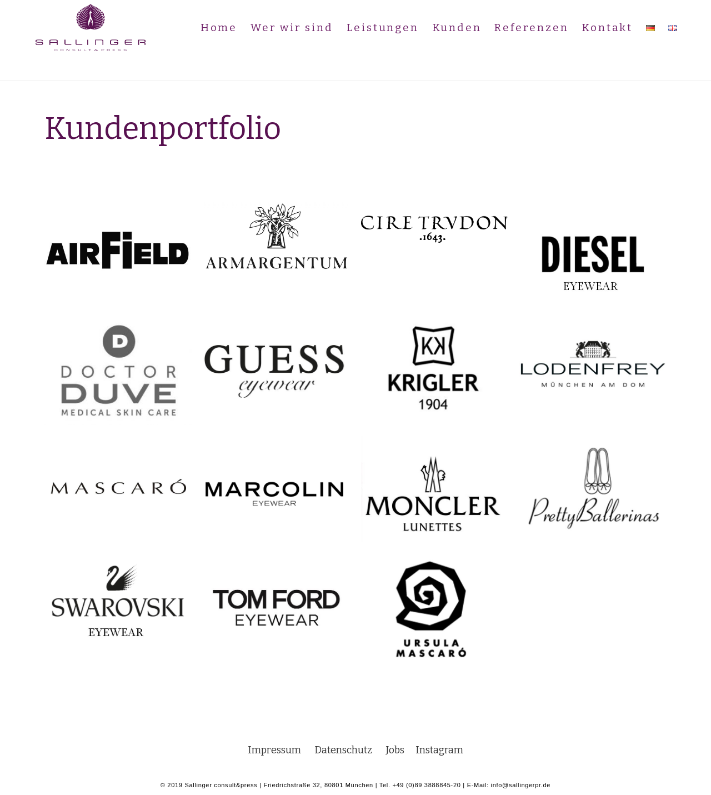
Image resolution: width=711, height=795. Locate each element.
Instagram (441, 750)
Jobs (399, 750)
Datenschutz (343, 750)
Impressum (278, 750)
